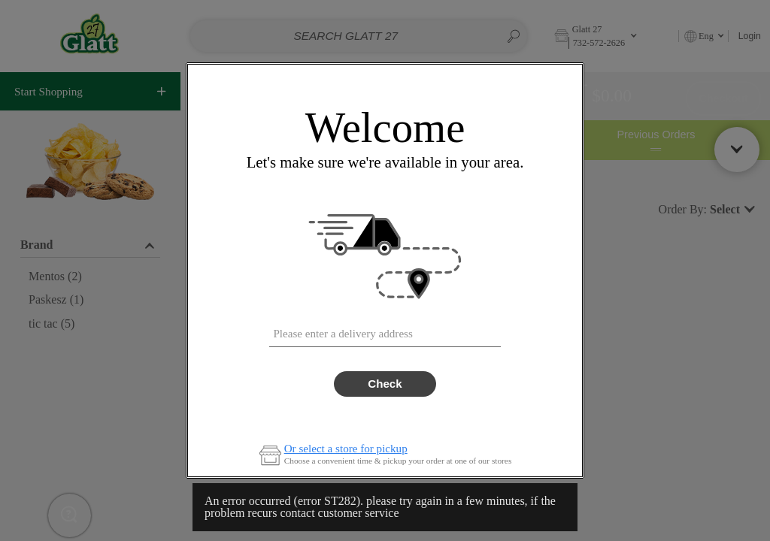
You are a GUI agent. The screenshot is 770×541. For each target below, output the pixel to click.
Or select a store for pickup (346, 449)
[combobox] (384, 330)
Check (385, 383)
